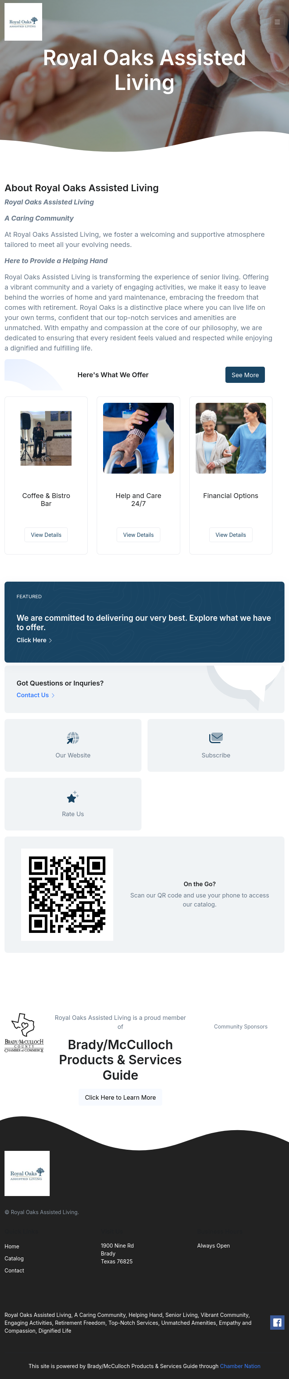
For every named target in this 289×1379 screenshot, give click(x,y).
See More (245, 375)
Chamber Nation (240, 1366)
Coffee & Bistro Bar (46, 500)
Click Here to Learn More (120, 1097)
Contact (14, 1270)
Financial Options (231, 496)
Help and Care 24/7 (138, 500)
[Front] (25, 22)
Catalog (14, 1258)
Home (12, 1246)
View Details (46, 535)
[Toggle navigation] (277, 22)
